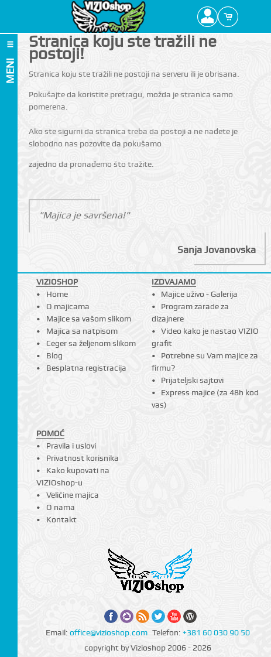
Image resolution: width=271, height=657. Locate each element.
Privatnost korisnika (82, 458)
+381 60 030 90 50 (216, 632)
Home (57, 294)
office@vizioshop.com (108, 632)
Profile (207, 16)
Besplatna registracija (86, 367)
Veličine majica (72, 494)
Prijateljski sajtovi (192, 380)
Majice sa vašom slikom (88, 318)
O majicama (68, 306)
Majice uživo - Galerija (199, 294)
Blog (54, 355)
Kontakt (61, 519)
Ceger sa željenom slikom (91, 343)
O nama (60, 507)
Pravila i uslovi (71, 445)
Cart (228, 16)
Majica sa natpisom (82, 331)
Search (248, 16)
